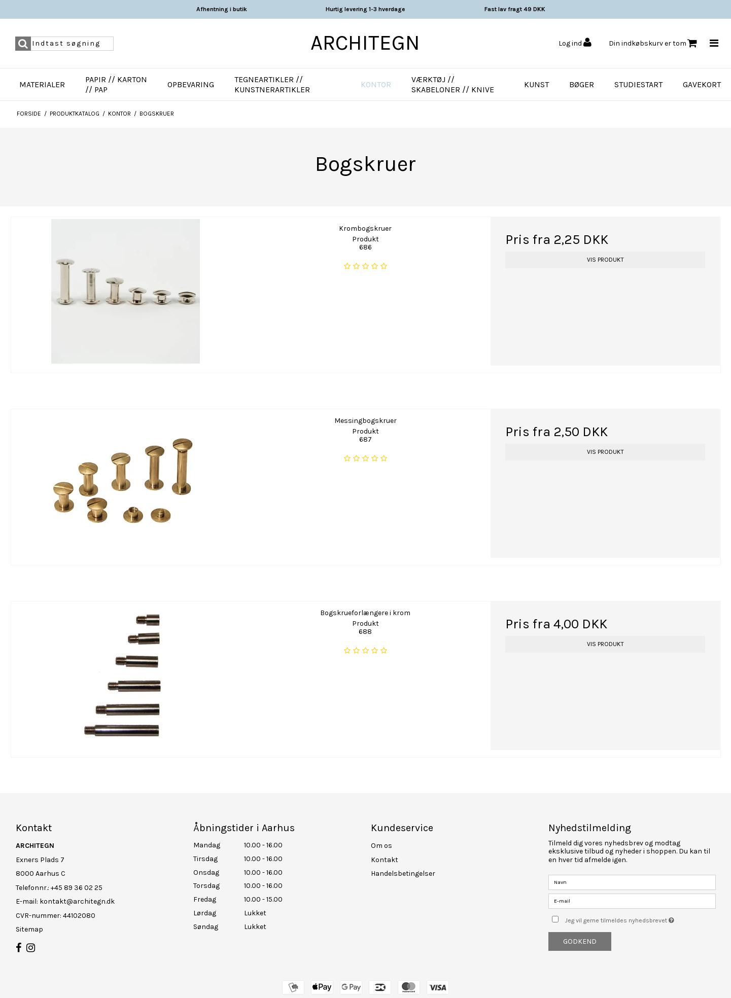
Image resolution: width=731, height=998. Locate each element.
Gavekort (702, 84)
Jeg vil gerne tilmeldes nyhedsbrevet (640, 918)
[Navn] (632, 881)
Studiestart (638, 84)
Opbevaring (190, 84)
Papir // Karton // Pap (116, 84)
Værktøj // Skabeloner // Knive (452, 84)
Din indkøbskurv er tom (653, 43)
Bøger (581, 84)
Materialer (42, 84)
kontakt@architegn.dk (77, 901)
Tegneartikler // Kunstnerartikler (272, 84)
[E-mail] (632, 900)
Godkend (580, 941)
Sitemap (29, 929)
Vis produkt (605, 259)
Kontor (376, 84)
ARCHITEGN (365, 42)
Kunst (536, 84)
